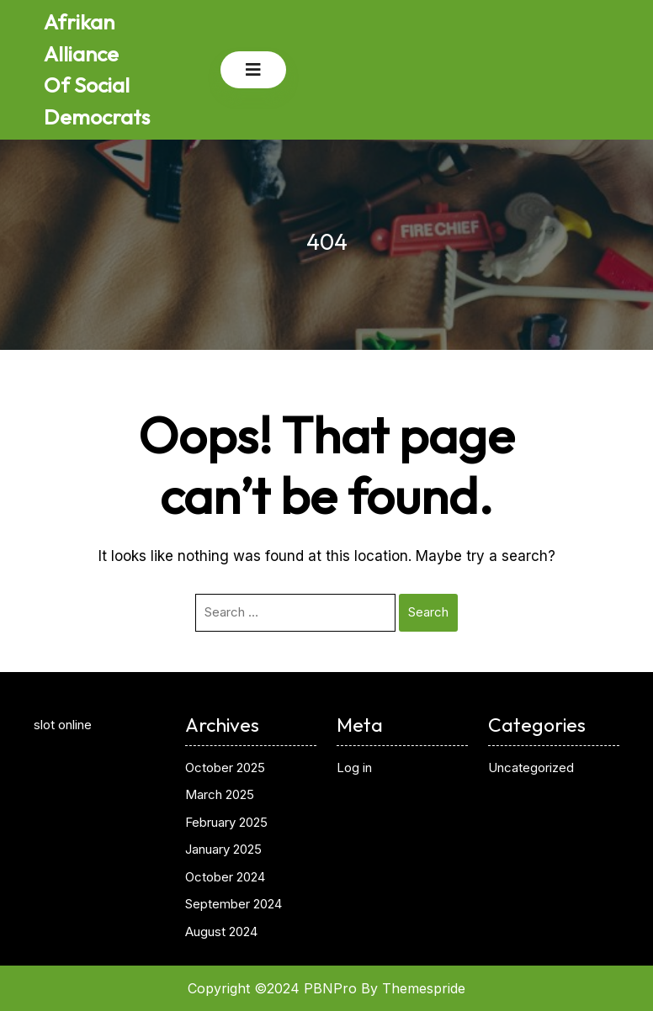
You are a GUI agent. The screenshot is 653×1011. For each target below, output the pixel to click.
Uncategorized (531, 767)
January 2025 (223, 849)
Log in (354, 767)
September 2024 (233, 904)
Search (428, 612)
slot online (63, 725)
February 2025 (226, 822)
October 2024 (225, 877)
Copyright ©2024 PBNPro (272, 988)
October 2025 (225, 767)
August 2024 (221, 932)
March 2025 (219, 794)
